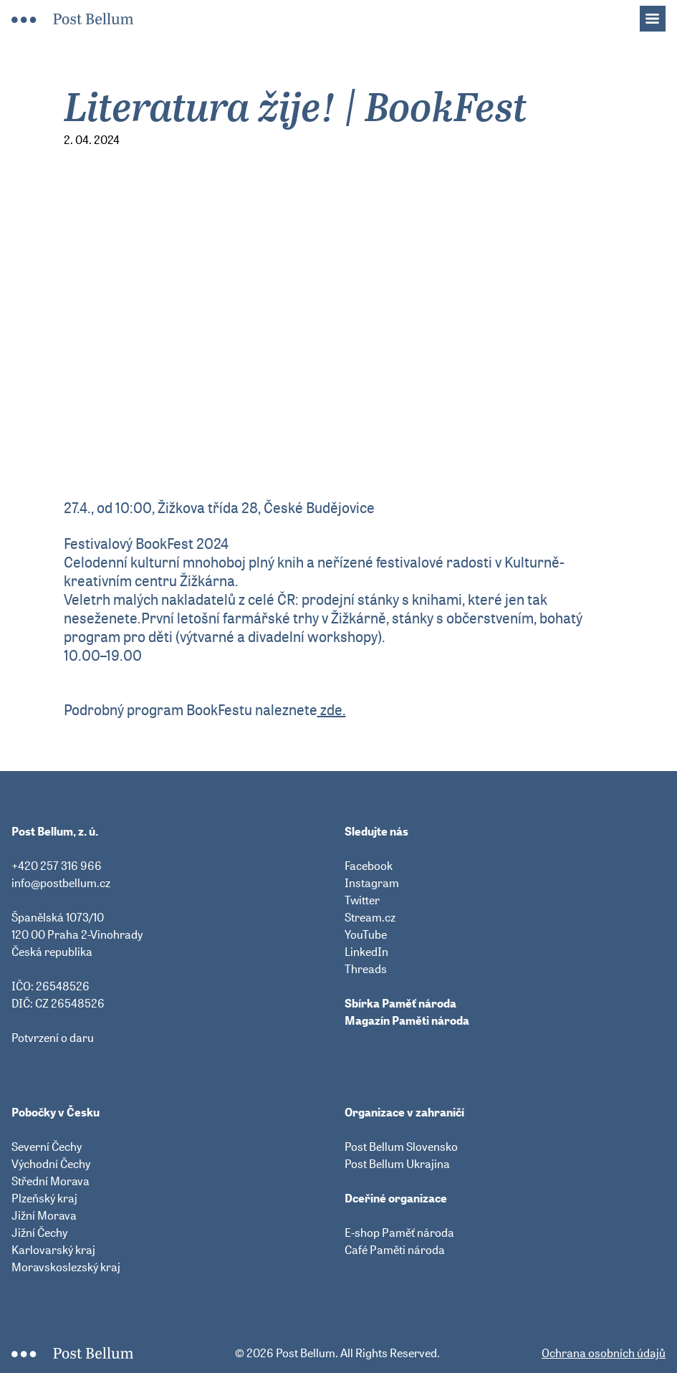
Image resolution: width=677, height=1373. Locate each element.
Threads (366, 969)
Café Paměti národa (395, 1250)
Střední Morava (50, 1181)
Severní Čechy (46, 1146)
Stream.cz (370, 917)
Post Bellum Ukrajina (397, 1164)
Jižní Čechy (39, 1232)
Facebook (369, 866)
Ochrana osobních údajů (604, 1353)
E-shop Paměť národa (399, 1232)
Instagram (372, 883)
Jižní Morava (44, 1215)
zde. (331, 709)
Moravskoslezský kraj (65, 1267)
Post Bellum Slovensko (401, 1146)
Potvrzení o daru (52, 1038)
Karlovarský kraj (53, 1250)
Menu (660, 14)
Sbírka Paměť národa (400, 1003)
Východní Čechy (50, 1164)
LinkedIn (366, 952)
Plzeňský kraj (44, 1198)
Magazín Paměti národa (407, 1020)
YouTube (366, 934)
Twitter (362, 900)
